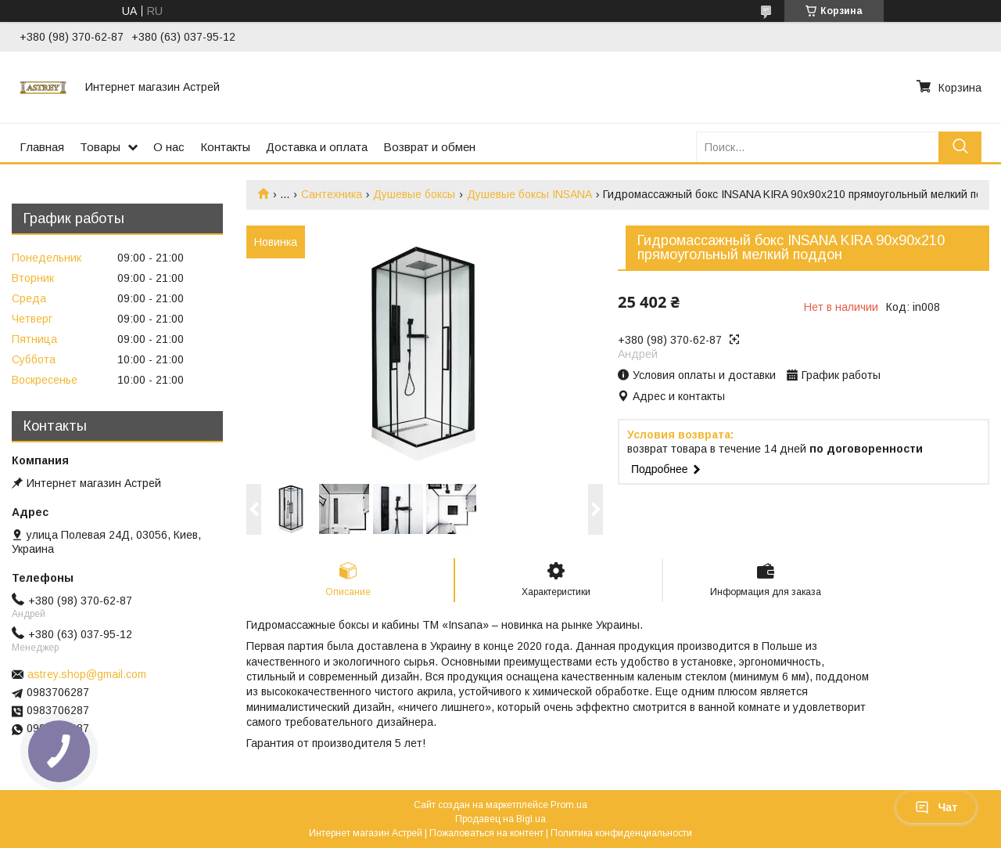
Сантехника (331, 194)
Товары (100, 146)
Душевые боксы (414, 194)
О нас (169, 146)
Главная (42, 146)
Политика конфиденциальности (621, 833)
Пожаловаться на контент (486, 833)
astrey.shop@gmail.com (86, 674)
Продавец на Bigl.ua (500, 819)
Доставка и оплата (317, 146)
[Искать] (959, 147)
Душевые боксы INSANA (529, 194)
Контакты (225, 146)
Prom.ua (569, 804)
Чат (936, 807)
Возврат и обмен (429, 146)
